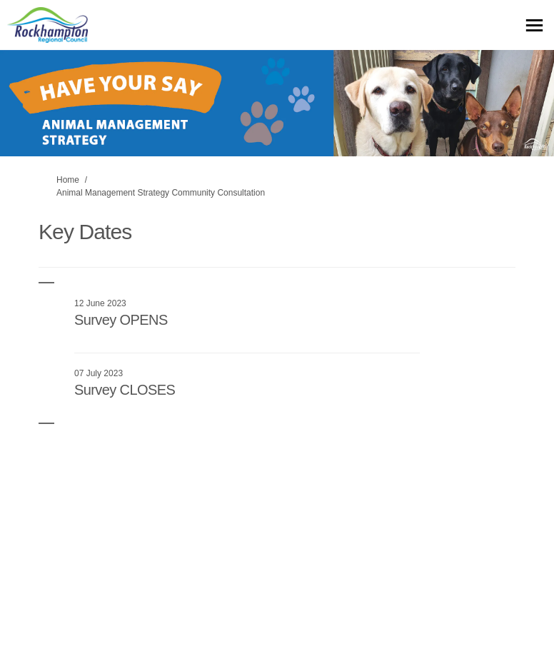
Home (67, 180)
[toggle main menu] (534, 25)
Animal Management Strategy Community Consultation (160, 193)
